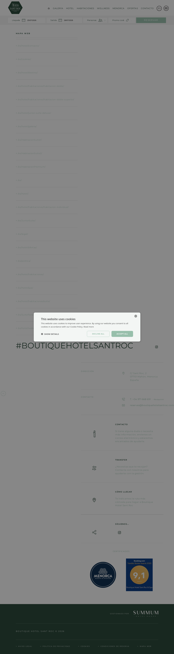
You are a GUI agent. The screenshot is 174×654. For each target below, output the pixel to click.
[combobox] (135, 316)
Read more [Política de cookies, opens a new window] (89, 326)
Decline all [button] (98, 334)
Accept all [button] (122, 334)
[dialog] (87, 327)
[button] (50, 333)
